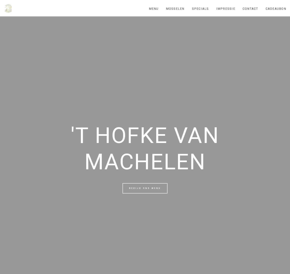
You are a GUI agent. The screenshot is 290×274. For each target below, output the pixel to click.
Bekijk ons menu (145, 188)
